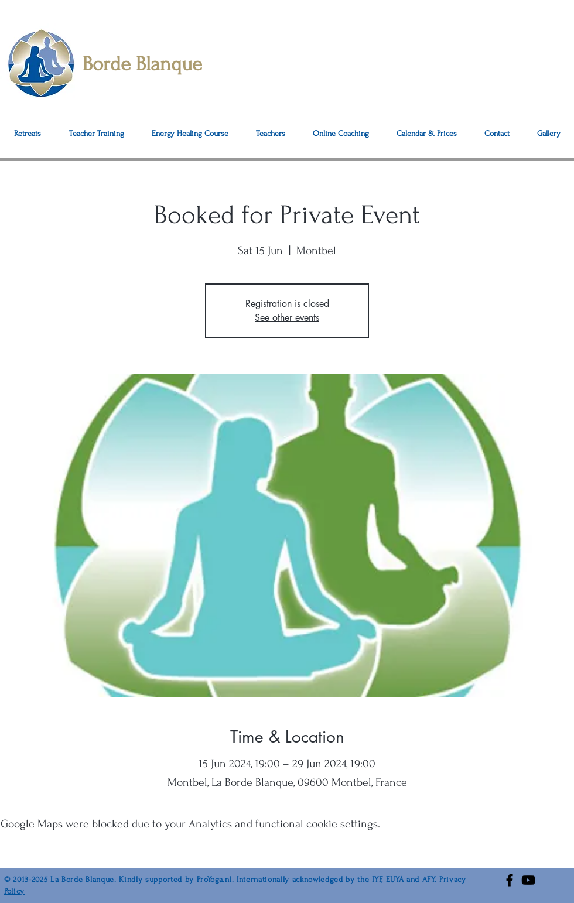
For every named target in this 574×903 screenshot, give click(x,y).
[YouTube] (528, 880)
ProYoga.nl (214, 879)
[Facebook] (509, 880)
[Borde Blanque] (163, 63)
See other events (287, 318)
